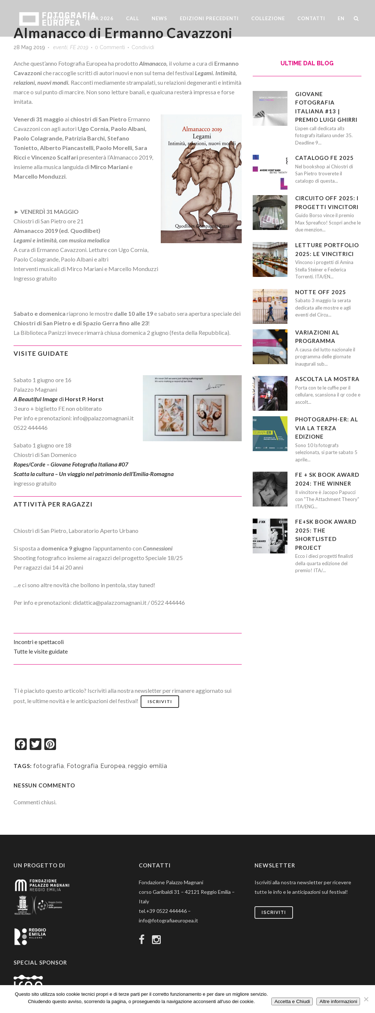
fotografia (48, 766)
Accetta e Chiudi (292, 1001)
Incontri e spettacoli (39, 641)
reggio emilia (147, 766)
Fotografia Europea (96, 766)
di (59, 398)
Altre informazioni (338, 1001)
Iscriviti (160, 701)
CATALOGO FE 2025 (324, 157)
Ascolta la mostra (327, 379)
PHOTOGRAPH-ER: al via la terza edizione (326, 428)
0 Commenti (110, 47)
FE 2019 (79, 47)
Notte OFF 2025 (320, 292)
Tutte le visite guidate (41, 651)
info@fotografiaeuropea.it (168, 920)
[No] (366, 999)
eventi (60, 47)
